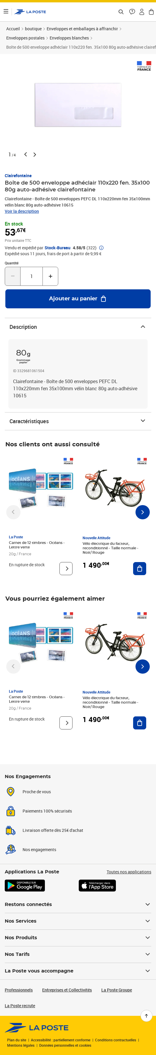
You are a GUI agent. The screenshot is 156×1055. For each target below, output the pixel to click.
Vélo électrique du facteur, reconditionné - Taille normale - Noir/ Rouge (110, 548)
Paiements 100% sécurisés (47, 811)
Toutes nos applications (129, 872)
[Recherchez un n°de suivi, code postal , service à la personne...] (120, 11)
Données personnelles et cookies (65, 1045)
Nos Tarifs (78, 954)
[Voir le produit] (66, 568)
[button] (132, 12)
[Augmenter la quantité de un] (50, 276)
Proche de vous (37, 791)
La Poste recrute (20, 1005)
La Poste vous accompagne (78, 971)
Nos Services (78, 921)
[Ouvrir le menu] (6, 12)
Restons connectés (78, 904)
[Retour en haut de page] (146, 1016)
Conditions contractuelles (115, 1039)
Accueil (13, 28)
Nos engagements (39, 849)
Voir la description (22, 211)
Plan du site (16, 1039)
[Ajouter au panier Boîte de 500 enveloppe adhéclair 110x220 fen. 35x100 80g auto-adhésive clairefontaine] (78, 299)
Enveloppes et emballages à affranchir (82, 28)
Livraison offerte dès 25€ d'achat (53, 830)
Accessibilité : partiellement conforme (60, 1039)
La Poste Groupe (116, 990)
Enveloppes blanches (69, 38)
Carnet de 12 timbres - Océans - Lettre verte (37, 545)
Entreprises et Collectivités (67, 990)
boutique (33, 28)
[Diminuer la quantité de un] (12, 276)
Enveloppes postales (25, 38)
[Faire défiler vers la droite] (142, 512)
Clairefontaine (18, 175)
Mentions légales (20, 1045)
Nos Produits (78, 937)
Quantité (11, 263)
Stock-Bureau (57, 247)
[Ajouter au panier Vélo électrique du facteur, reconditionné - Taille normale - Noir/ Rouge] (140, 568)
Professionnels (19, 990)
